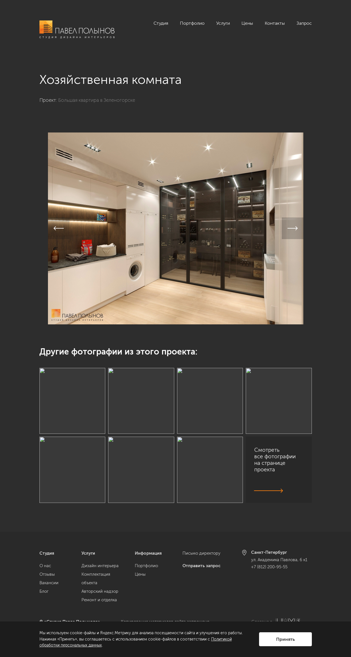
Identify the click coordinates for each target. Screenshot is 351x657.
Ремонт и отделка (99, 599)
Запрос (304, 23)
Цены (247, 23)
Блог (44, 591)
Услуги (223, 23)
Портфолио (192, 23)
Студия (161, 23)
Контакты (275, 23)
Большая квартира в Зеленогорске (96, 94)
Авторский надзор (99, 591)
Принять (285, 639)
